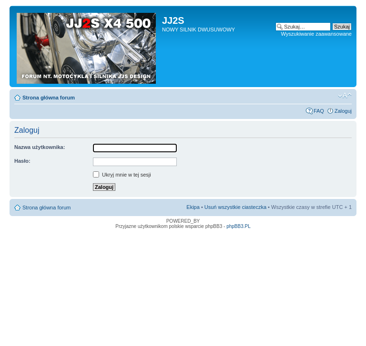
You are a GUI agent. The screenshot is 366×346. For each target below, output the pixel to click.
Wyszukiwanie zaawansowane (316, 34)
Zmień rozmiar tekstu (345, 95)
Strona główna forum (48, 97)
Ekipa (193, 207)
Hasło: (22, 161)
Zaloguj (343, 111)
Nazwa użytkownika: (39, 147)
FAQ (319, 111)
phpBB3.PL (238, 226)
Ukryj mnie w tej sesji (122, 175)
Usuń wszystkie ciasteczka (235, 207)
